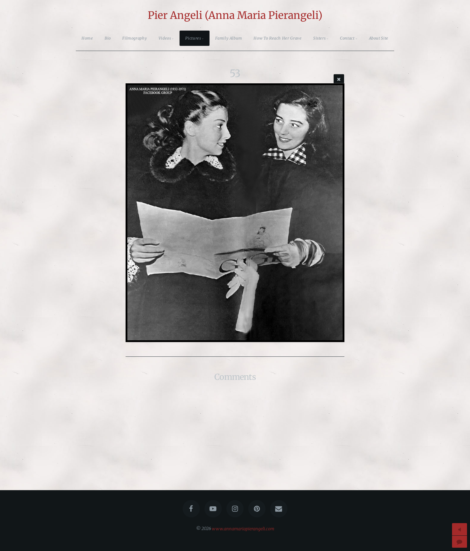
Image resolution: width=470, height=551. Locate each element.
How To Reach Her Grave (278, 38)
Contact (347, 38)
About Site (378, 38)
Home (87, 38)
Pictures (193, 38)
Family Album (228, 38)
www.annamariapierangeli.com (243, 528)
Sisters (319, 38)
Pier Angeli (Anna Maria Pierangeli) (235, 15)
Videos (165, 38)
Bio (108, 38)
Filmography (134, 38)
